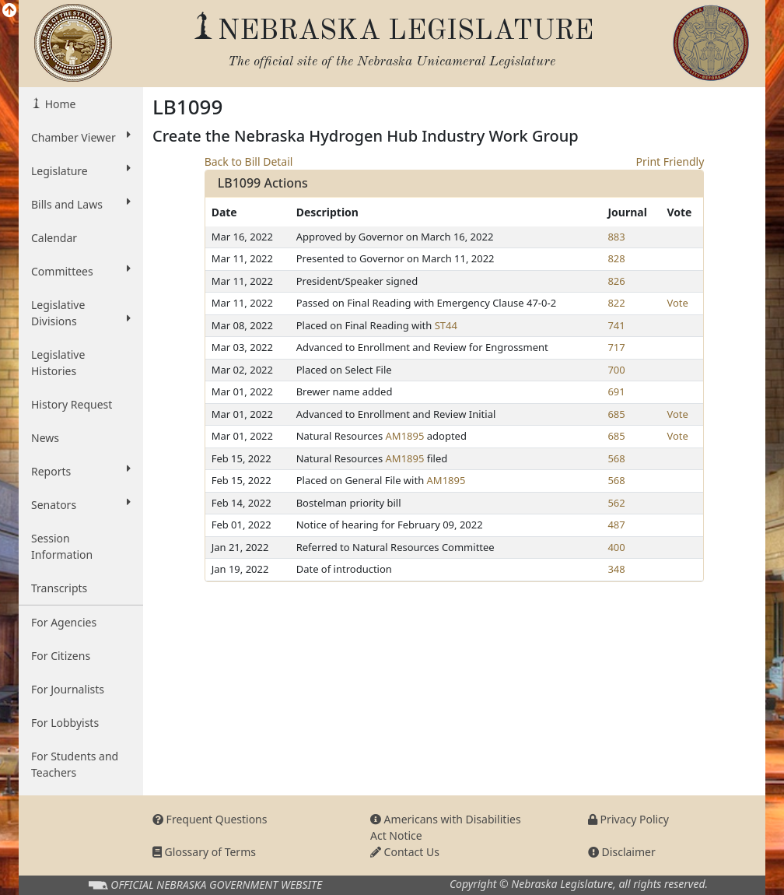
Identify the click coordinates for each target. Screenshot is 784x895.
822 (616, 303)
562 (616, 503)
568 (616, 458)
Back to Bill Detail (249, 161)
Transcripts (59, 588)
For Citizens (60, 655)
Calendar (54, 237)
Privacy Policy (628, 819)
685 (616, 414)
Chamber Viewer (81, 137)
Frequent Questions (210, 819)
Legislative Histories (58, 362)
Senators (81, 504)
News (45, 437)
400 (616, 547)
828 (616, 258)
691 (616, 391)
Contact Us (404, 851)
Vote (677, 303)
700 (616, 370)
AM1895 (405, 436)
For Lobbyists (65, 722)
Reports (81, 471)
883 (616, 237)
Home (58, 104)
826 (616, 281)
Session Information (62, 546)
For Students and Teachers (74, 764)
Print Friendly (670, 161)
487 (616, 525)
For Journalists (67, 689)
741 (616, 325)
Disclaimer (622, 851)
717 (616, 347)
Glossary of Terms (204, 851)
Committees (81, 271)
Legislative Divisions (81, 312)
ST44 (446, 325)
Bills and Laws (81, 204)
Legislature (81, 170)
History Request (71, 404)
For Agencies (63, 622)
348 (616, 569)
